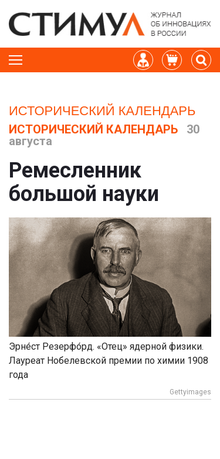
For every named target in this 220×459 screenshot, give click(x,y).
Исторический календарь (102, 110)
